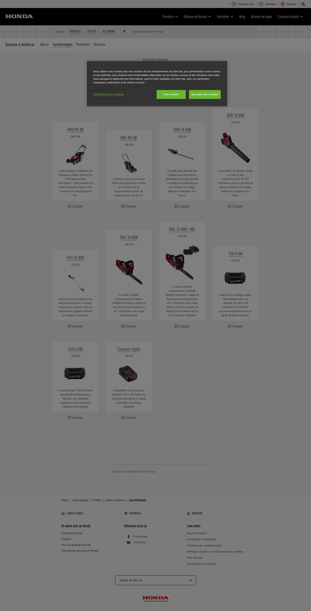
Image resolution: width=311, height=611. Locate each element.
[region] (157, 83)
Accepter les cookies (204, 94)
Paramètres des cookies (108, 94)
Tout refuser (171, 94)
